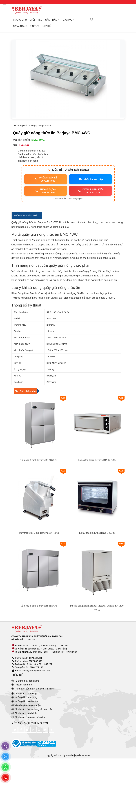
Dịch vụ (69, 20)
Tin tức (34, 26)
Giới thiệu (36, 19)
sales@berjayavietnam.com (36, 670)
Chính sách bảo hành (26, 713)
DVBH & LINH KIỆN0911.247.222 (90, 191)
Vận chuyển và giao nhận (28, 705)
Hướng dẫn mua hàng (26, 697)
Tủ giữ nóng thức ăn (41, 125)
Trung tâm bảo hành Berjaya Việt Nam (34, 688)
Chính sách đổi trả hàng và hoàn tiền (34, 709)
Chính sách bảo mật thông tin (30, 717)
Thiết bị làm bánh (23, 684)
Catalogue (20, 26)
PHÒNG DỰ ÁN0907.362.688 (45, 191)
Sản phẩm (52, 20)
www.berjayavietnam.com (78, 755)
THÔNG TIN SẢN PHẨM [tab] (27, 215)
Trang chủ (20, 19)
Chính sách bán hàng (26, 693)
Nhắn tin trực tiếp (90, 179)
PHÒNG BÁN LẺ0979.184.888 (45, 179)
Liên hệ (46, 26)
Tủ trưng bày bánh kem (27, 680)
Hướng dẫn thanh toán (26, 701)
